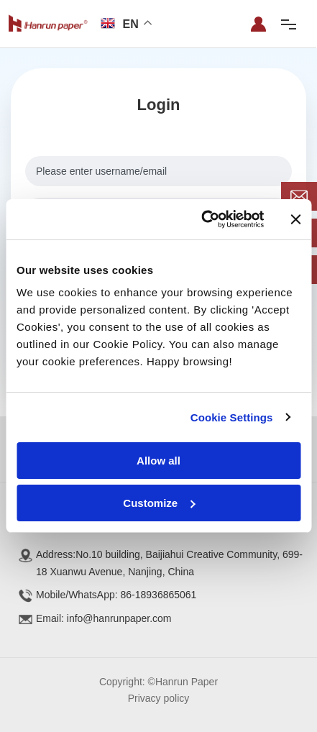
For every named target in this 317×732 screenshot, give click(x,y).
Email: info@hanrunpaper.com (104, 618)
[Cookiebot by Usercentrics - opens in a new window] (201, 219)
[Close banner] (295, 219)
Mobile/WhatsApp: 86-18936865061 (116, 594)
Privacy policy (159, 698)
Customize (159, 503)
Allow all (158, 460)
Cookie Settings (231, 417)
